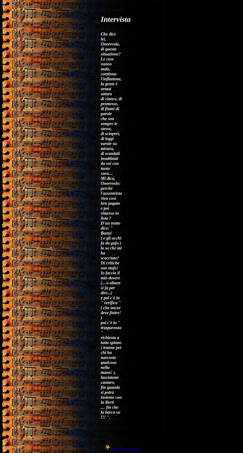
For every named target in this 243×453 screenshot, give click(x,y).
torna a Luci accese (125, 449)
